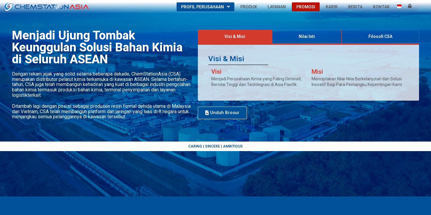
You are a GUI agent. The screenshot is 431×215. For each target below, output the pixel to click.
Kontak (381, 6)
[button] (222, 113)
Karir (332, 6)
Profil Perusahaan (205, 6)
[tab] (235, 37)
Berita (355, 6)
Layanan (277, 6)
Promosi (305, 6)
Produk (248, 6)
